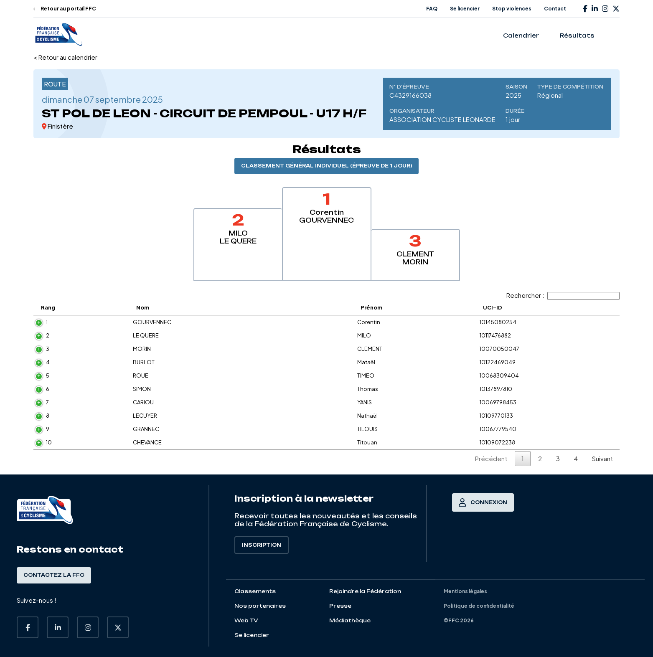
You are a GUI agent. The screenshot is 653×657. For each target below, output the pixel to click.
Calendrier (521, 35)
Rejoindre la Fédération (365, 591)
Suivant (602, 458)
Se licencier (465, 8)
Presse (340, 606)
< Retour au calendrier (65, 57)
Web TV (246, 620)
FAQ (431, 8)
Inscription (261, 545)
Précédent (491, 458)
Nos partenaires (260, 606)
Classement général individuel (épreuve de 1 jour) (326, 166)
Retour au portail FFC (64, 8)
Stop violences (511, 8)
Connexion (483, 502)
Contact (555, 8)
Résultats (577, 35)
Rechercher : (563, 295)
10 (49, 442)
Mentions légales (465, 591)
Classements (255, 591)
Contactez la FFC (53, 575)
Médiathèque (350, 620)
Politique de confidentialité (479, 606)
